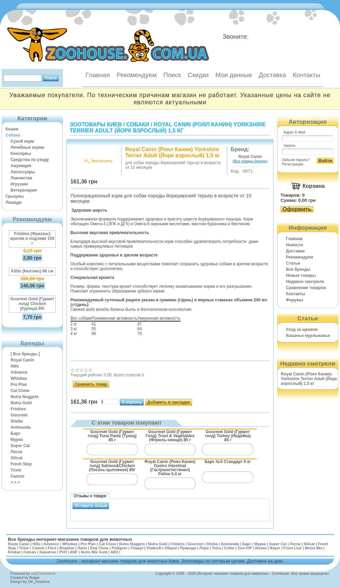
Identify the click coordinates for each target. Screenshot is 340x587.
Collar (229, 548)
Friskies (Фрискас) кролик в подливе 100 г (32, 238)
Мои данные (234, 74)
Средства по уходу (30, 159)
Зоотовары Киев (96, 124)
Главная (98, 74)
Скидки (198, 74)
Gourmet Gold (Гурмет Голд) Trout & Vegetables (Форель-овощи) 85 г (170, 435)
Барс (15, 433)
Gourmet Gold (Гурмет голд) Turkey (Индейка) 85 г (228, 435)
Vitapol (171, 548)
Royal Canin (22, 360)
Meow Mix (314, 548)
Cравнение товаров (306, 287)
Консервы (21, 153)
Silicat (16, 458)
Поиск (172, 74)
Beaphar (67, 548)
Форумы (294, 300)
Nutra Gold (21, 403)
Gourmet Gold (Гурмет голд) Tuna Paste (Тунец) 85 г (112, 435)
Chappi (137, 548)
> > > (15, 482)
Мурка (17, 439)
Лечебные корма (27, 147)
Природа (188, 548)
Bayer (275, 548)
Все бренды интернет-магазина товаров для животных (70, 539)
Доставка (272, 74)
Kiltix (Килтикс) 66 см (32, 271)
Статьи (293, 263)
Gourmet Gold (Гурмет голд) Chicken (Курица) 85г (32, 304)
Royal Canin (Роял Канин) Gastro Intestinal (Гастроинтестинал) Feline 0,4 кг (170, 467)
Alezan (261, 548)
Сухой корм (22, 141)
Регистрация (292, 164)
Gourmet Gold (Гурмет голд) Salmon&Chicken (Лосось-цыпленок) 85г (112, 465)
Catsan (29, 552)
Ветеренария (24, 190)
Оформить (297, 209)
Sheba (17, 421)
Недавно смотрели (305, 281)
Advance (19, 372)
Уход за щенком (302, 329)
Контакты (306, 74)
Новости (294, 245)
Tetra (216, 548)
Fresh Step (21, 464)
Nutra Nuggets (25, 396)
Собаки (12, 135)
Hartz (82, 548)
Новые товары (301, 275)
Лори (204, 548)
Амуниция (21, 165)
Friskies (18, 409)
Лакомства (21, 178)
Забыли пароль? (296, 160)
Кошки (11, 129)
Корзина (314, 186)
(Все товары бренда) (250, 161)
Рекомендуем (136, 74)
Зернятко (47, 552)
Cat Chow (20, 390)
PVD (63, 552)
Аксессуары (23, 172)
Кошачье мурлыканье (308, 335)
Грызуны (14, 196)
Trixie (16, 470)
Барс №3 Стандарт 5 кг (228, 461)
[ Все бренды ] (25, 354)
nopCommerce (43, 573)
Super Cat (20, 445)
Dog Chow (99, 548)
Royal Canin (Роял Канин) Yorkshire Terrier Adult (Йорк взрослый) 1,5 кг (168, 128)
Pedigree (119, 548)
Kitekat (14, 552)
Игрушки (19, 184)
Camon (17, 476)
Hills (15, 366)
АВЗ (114, 552)
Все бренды (298, 269)
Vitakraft (153, 548)
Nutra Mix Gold (94, 552)
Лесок (16, 451)
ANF (74, 552)
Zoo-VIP (245, 548)
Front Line (293, 548)
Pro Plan (19, 384)
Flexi (52, 548)
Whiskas (19, 378)
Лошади (13, 202)
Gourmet (19, 415)
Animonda (21, 427)
